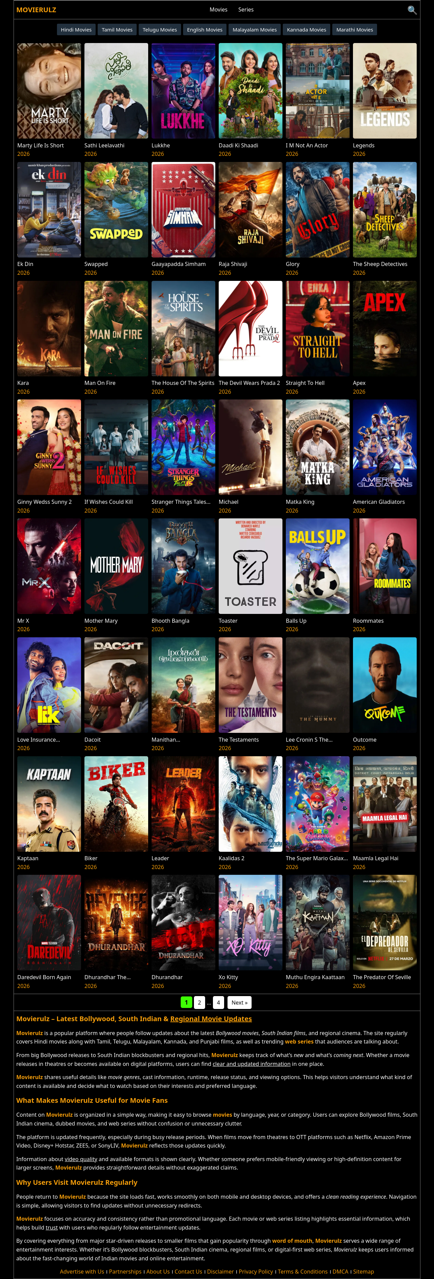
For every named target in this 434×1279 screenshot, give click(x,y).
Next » (240, 1002)
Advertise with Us (82, 1271)
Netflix (362, 1137)
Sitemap (363, 1271)
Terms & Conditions (303, 1271)
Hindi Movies (76, 29)
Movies (219, 9)
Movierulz (36, 9)
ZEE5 (82, 1145)
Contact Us (188, 1271)
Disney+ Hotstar (53, 1145)
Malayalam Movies (255, 29)
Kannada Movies (306, 29)
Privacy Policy (256, 1271)
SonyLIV (108, 1145)
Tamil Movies (117, 29)
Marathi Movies (354, 29)
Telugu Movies (160, 29)
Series (246, 9)
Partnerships (125, 1271)
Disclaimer (220, 1271)
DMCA (341, 1271)
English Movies (204, 29)
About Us (158, 1271)
